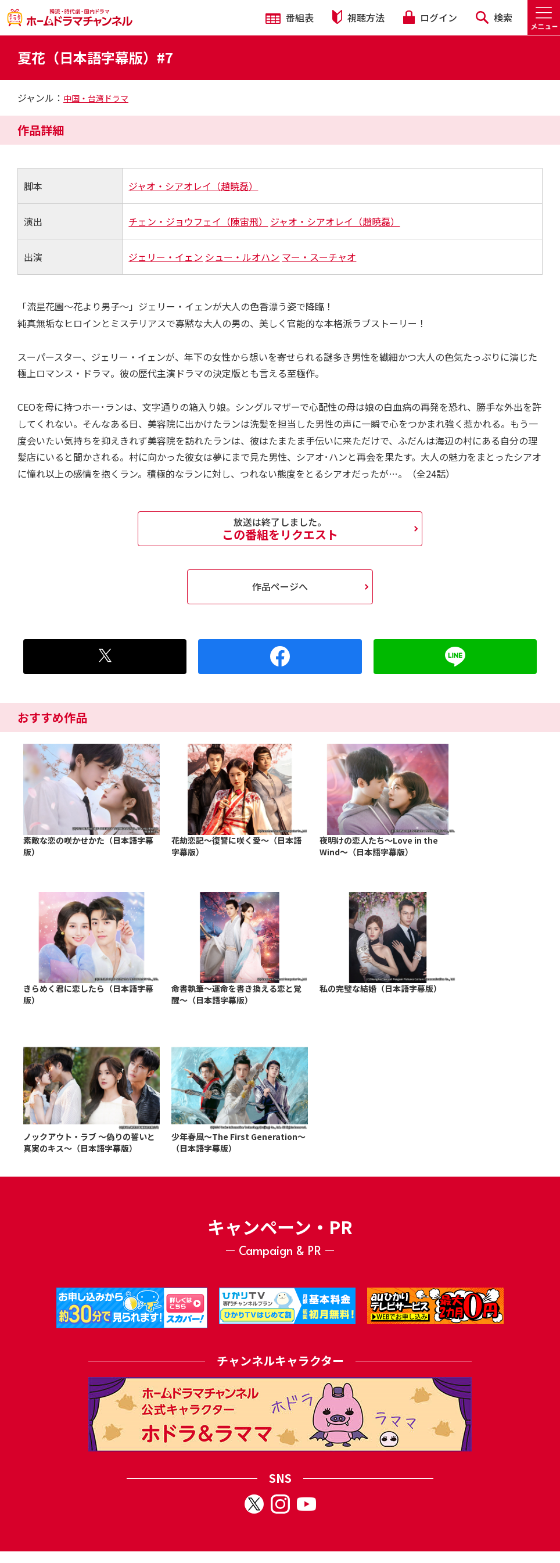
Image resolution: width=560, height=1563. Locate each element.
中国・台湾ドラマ (95, 98)
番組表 (289, 17)
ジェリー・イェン (165, 257)
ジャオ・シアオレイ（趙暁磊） (193, 186)
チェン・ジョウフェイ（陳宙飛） (198, 221)
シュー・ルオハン (242, 257)
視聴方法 (358, 17)
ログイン (430, 17)
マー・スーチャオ (319, 257)
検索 (494, 17)
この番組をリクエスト (280, 529)
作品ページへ (280, 586)
